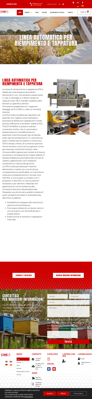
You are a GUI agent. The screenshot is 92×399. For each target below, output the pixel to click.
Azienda (44, 12)
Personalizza (78, 393)
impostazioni (28, 397)
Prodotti (28, 12)
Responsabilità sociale (57, 12)
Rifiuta (63, 393)
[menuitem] (73, 2)
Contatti (70, 12)
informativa (82, 325)
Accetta (50, 393)
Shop (19, 12)
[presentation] (62, 334)
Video (37, 12)
